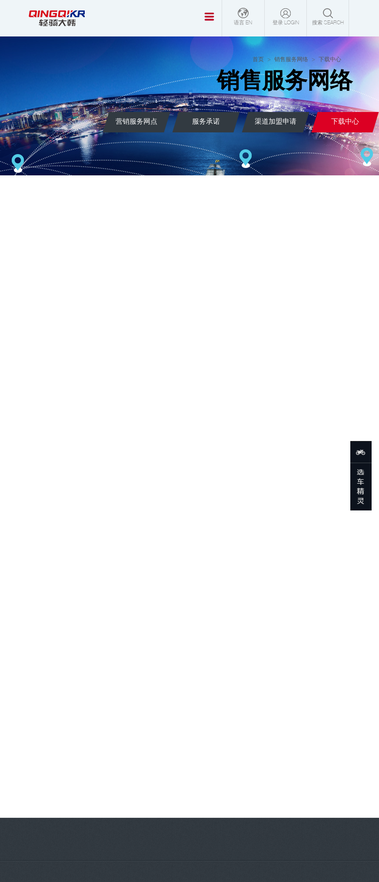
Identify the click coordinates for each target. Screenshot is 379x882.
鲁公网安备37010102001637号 (189, 861)
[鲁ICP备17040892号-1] (204, 851)
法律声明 (206, 871)
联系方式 (194, 818)
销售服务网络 (291, 59)
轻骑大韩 (135, 851)
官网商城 (50, 818)
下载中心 (177, 871)
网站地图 (148, 871)
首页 (258, 59)
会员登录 (146, 818)
